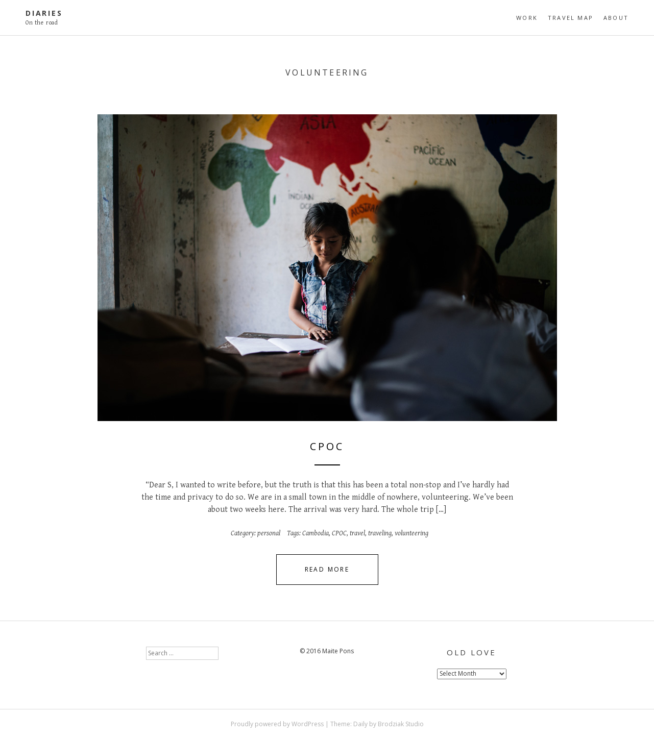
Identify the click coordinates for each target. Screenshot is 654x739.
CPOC (327, 446)
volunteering (411, 533)
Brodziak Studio (401, 724)
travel (357, 533)
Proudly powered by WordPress (277, 724)
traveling (380, 533)
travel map (570, 17)
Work (527, 17)
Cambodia (315, 533)
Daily (360, 724)
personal (268, 533)
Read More (327, 569)
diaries (44, 13)
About (615, 17)
